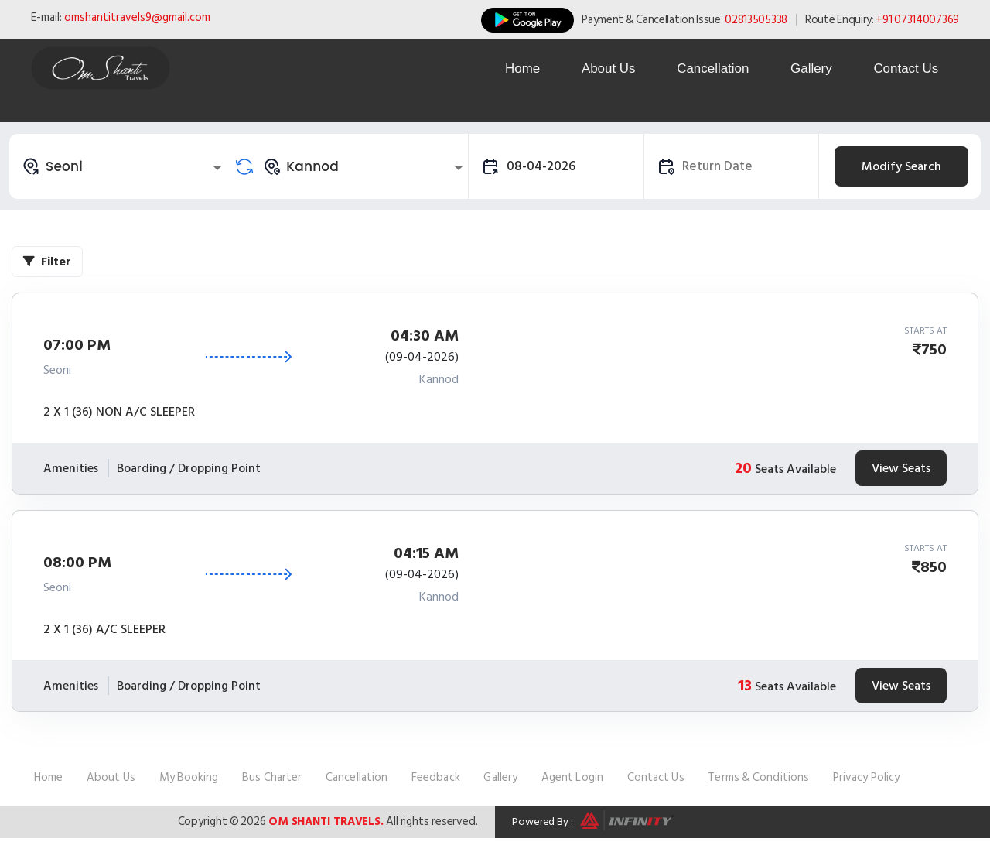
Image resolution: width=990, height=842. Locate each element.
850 (933, 567)
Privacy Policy (866, 777)
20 (743, 468)
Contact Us (904, 68)
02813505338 (756, 19)
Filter (47, 262)
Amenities (70, 468)
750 (934, 349)
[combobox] (124, 166)
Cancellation (707, 68)
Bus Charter (272, 777)
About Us (602, 68)
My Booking (189, 777)
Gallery (808, 68)
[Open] (217, 168)
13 (745, 685)
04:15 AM (426, 553)
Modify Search (901, 166)
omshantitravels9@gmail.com (137, 17)
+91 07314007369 (917, 19)
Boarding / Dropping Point (189, 468)
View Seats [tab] (901, 468)
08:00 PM (77, 562)
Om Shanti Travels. (326, 821)
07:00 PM (77, 345)
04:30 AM (425, 335)
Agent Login (572, 777)
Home (513, 68)
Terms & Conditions (758, 777)
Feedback (435, 777)
